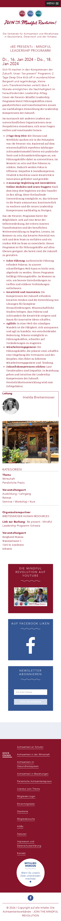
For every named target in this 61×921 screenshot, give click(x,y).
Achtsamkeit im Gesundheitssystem (28, 764)
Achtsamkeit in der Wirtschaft (33, 754)
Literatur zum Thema (28, 788)
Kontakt (21, 853)
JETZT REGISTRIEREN (30, 702)
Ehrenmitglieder (26, 803)
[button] (52, 3)
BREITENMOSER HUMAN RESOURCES (25, 516)
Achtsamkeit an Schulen (30, 747)
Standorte (22, 811)
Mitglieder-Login (26, 796)
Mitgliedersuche (26, 818)
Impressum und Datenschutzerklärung (29, 843)
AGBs (20, 826)
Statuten (22, 834)
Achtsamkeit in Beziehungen (32, 773)
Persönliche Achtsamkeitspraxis (34, 781)
